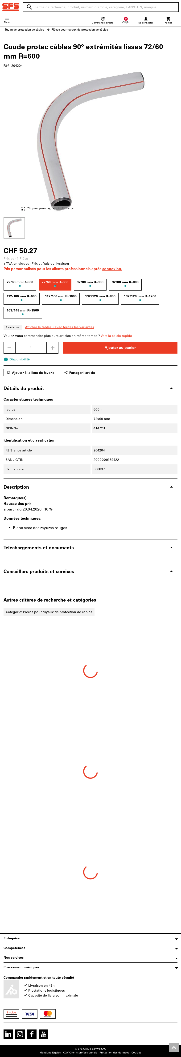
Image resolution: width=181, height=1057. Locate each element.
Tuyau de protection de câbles (24, 29)
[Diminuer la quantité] (9, 348)
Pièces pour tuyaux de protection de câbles (79, 29)
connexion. (112, 269)
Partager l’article (79, 373)
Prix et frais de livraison (50, 264)
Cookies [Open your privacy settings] (136, 1052)
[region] (90, 227)
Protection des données (114, 1052)
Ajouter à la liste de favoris (30, 373)
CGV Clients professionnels (80, 1052)
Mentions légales (50, 1052)
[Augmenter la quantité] (52, 348)
